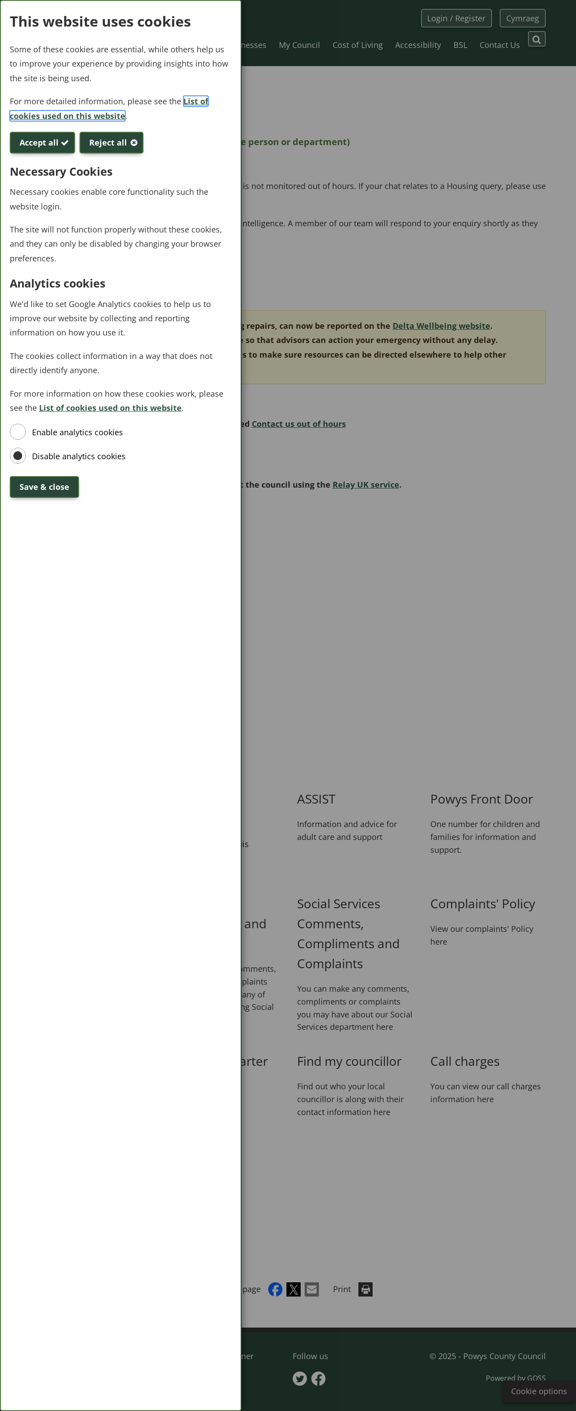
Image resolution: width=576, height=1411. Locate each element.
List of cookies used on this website (110, 407)
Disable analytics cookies (79, 456)
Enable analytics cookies (77, 432)
